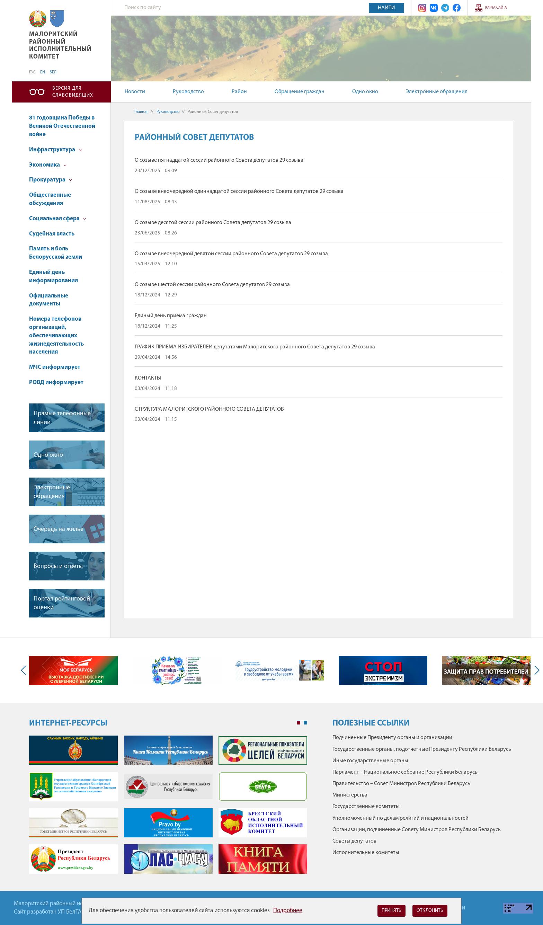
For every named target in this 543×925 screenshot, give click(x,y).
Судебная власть (51, 234)
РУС (32, 72)
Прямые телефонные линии (62, 418)
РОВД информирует (56, 382)
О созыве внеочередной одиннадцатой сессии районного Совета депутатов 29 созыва (239, 191)
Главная (141, 112)
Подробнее (287, 911)
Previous (25, 670)
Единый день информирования (53, 276)
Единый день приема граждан (171, 316)
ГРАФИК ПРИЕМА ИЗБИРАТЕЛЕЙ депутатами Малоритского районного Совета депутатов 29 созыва (255, 347)
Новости (135, 92)
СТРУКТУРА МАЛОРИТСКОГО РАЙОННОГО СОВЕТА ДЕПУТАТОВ (209, 409)
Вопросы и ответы (58, 566)
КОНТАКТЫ (148, 378)
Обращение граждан (299, 92)
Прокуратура (50, 180)
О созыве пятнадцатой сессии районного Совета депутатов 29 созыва (219, 160)
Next (535, 670)
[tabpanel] (168, 808)
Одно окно (365, 92)
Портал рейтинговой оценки (62, 603)
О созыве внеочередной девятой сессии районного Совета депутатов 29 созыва (231, 254)
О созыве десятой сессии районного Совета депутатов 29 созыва (213, 222)
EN (42, 72)
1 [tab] (298, 722)
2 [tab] (305, 722)
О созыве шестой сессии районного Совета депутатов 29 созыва (212, 284)
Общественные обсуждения (50, 199)
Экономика (47, 165)
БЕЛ (53, 72)
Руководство (188, 92)
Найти (386, 8)
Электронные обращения (437, 92)
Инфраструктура (55, 150)
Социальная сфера (57, 219)
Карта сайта (496, 8)
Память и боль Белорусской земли (55, 253)
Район (239, 92)
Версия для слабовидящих (72, 92)
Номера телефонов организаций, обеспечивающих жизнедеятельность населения (56, 335)
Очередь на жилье (58, 529)
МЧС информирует (54, 367)
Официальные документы (48, 300)
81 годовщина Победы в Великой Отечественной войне (62, 126)
